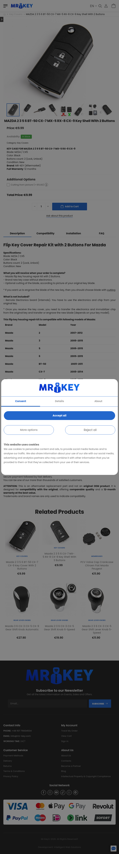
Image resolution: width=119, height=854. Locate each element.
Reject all (90, 430)
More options (29, 430)
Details (59, 401)
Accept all (59, 415)
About (98, 401)
